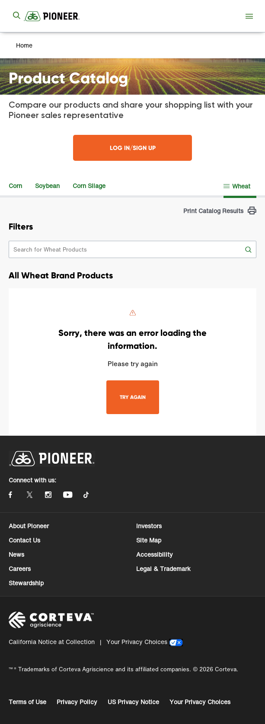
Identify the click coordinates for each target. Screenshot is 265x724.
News (16, 554)
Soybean (47, 185)
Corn (15, 185)
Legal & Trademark (163, 568)
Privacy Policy (77, 701)
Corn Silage (89, 185)
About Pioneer (29, 525)
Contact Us (24, 540)
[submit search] (16, 16)
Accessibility (154, 554)
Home (24, 45)
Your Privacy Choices (136, 641)
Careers (20, 568)
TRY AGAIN (133, 397)
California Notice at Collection (52, 641)
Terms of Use (27, 701)
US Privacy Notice (133, 701)
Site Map (148, 540)
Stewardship (26, 582)
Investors (149, 525)
